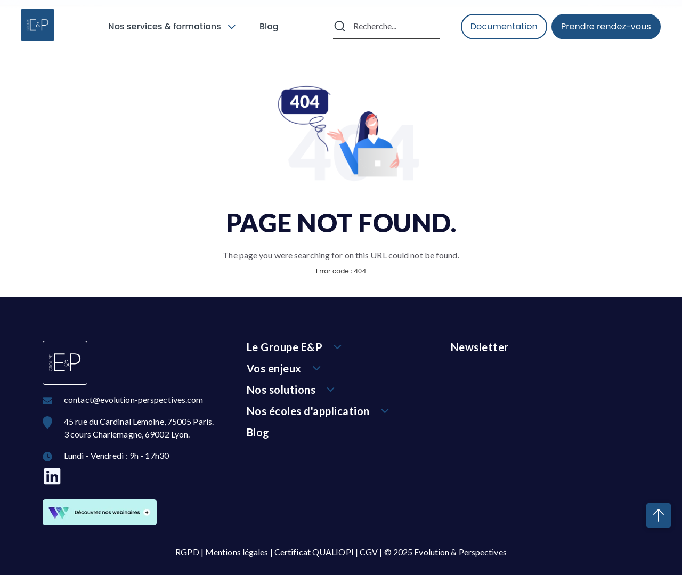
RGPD (187, 552)
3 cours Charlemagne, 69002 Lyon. (127, 434)
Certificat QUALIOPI (314, 552)
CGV (369, 552)
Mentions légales (237, 552)
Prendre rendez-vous (606, 26)
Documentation (504, 26)
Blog (269, 26)
